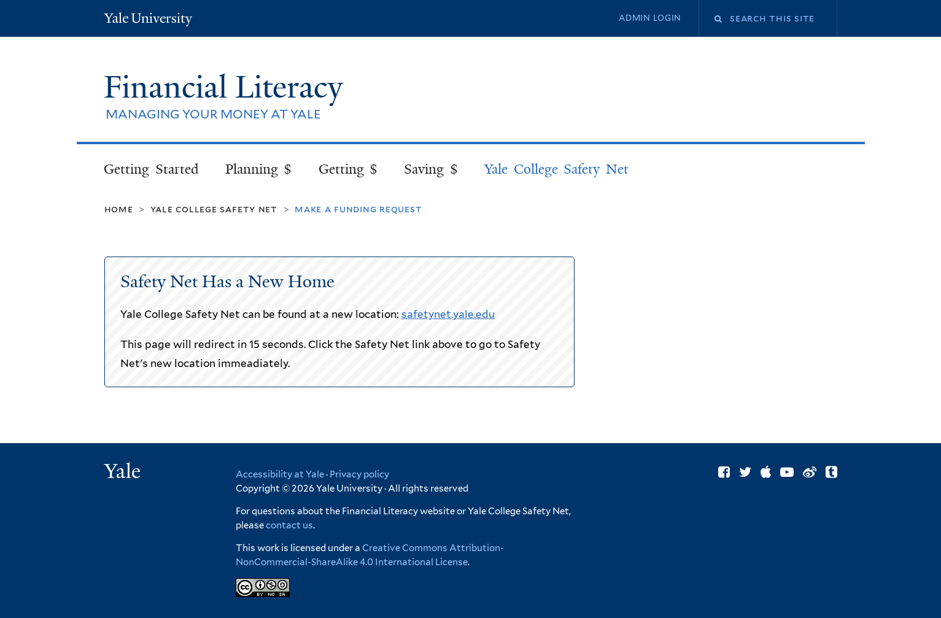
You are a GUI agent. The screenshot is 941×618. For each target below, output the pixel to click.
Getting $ (348, 169)
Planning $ (258, 169)
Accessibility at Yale (280, 474)
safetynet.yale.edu (448, 314)
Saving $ (431, 169)
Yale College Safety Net (556, 169)
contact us (289, 525)
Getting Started (151, 169)
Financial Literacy (227, 87)
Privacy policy (359, 474)
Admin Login (650, 18)
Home (118, 209)
